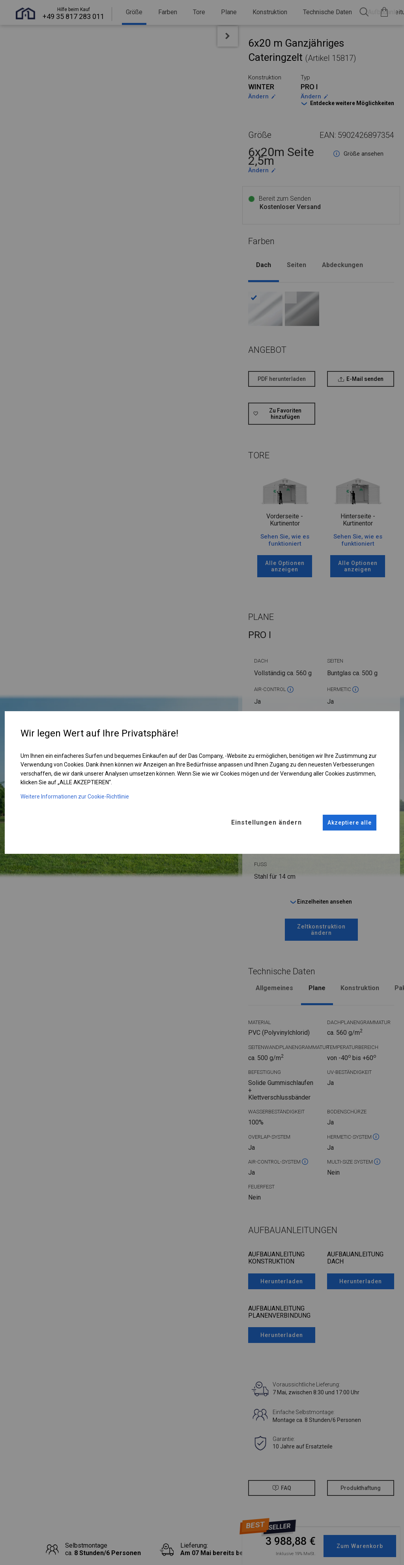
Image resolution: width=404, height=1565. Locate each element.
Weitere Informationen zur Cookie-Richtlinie (75, 796)
